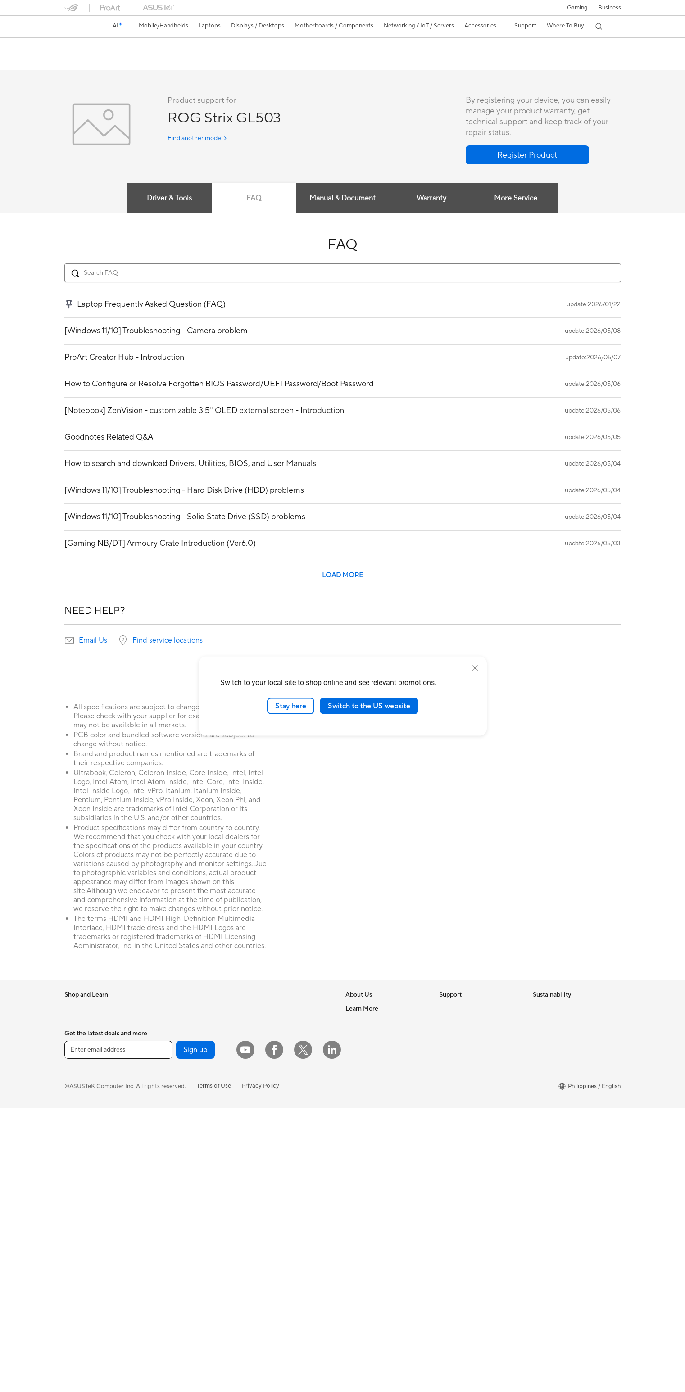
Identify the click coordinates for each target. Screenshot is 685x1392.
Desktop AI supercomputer (286, 1083)
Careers (356, 1022)
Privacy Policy (260, 1370)
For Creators (81, 1077)
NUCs (165, 1008)
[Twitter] (303, 1334)
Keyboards (265, 1124)
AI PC (353, 1157)
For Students (81, 1090)
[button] (577, 7)
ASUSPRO (359, 1198)
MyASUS (451, 1103)
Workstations (175, 1035)
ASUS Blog (360, 1238)
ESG (538, 1008)
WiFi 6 (258, 1022)
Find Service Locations (469, 1022)
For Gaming (79, 1104)
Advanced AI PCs (368, 1171)
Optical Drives (176, 1130)
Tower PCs (78, 1172)
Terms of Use (214, 1370)
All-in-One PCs (84, 1158)
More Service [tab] (516, 198)
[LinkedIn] (332, 1334)
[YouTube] (245, 1334)
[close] (475, 667)
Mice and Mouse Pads (279, 1138)
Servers (260, 1097)
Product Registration (467, 1035)
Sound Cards (174, 1157)
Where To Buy (364, 1116)
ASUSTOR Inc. (364, 1076)
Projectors (78, 1145)
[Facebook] (274, 1334)
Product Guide (364, 1252)
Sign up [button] (195, 1333)
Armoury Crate (365, 1279)
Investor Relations (369, 1049)
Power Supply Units (183, 1117)
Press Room (361, 1062)
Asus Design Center (371, 1184)
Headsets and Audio (277, 1151)
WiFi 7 (258, 1008)
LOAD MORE (342, 575)
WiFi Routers (267, 1035)
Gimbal (259, 1165)
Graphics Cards (178, 1076)
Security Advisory (462, 1076)
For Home (77, 1050)
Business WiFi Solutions (281, 1070)
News (352, 1035)
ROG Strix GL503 (101, 47)
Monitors (76, 1131)
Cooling (167, 1103)
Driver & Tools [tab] (168, 198)
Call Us (448, 1062)
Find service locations (167, 640)
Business (609, 7)
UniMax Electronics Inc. (376, 1103)
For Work (76, 1063)
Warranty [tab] (431, 198)
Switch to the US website (369, 705)
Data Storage (175, 1144)
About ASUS (362, 1008)
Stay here (290, 705)
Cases (165, 1090)
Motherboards (176, 1063)
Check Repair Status (466, 1008)
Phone (73, 1022)
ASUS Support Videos (468, 1089)
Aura (351, 1293)
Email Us (93, 640)
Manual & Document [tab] (342, 198)
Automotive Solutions (374, 1211)
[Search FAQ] (342, 273)
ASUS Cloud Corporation (379, 1089)
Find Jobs (358, 1130)
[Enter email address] (118, 1334)
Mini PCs (169, 1022)
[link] (79, 26)
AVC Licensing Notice (374, 1225)
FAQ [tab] (253, 198)
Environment (550, 1022)
